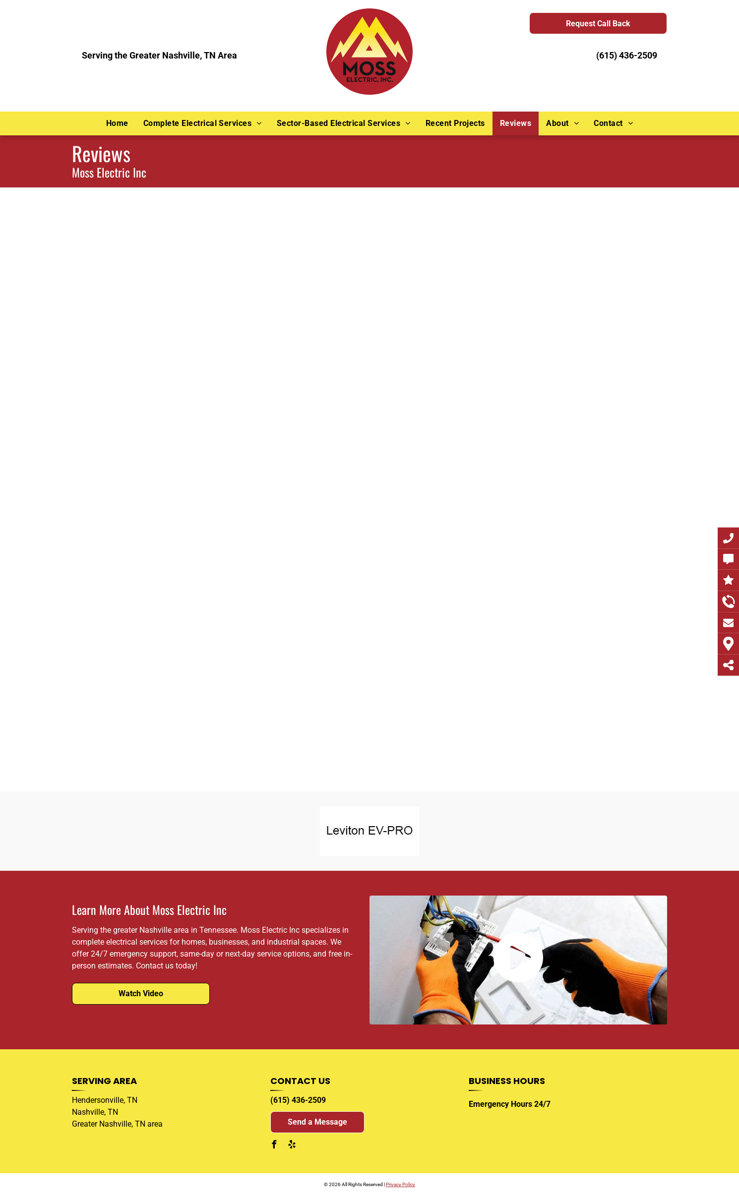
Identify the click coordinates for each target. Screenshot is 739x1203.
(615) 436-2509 (626, 55)
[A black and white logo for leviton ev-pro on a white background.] (370, 831)
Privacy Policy (400, 1184)
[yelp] (292, 1145)
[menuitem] (117, 123)
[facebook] (274, 1145)
